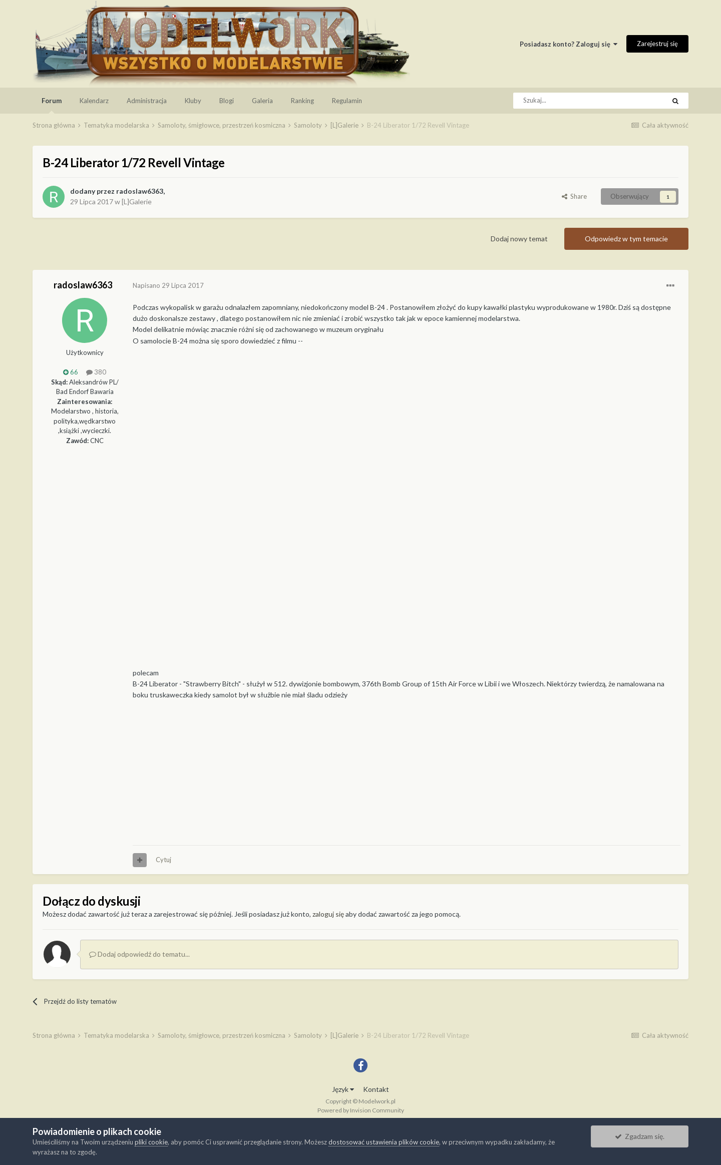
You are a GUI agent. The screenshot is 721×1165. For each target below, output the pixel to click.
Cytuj (163, 860)
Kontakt (376, 1089)
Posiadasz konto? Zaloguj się (568, 44)
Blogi (226, 101)
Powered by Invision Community (360, 1110)
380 (96, 372)
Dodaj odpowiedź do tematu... (139, 954)
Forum (52, 105)
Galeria (262, 101)
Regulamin (347, 101)
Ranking (302, 101)
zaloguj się (328, 914)
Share (574, 196)
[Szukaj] (566, 101)
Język (343, 1089)
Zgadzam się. (639, 1136)
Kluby (193, 101)
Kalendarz (94, 101)
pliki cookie (151, 1142)
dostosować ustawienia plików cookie (383, 1142)
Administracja (147, 101)
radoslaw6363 (139, 191)
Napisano (168, 285)
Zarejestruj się (657, 44)
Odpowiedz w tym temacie (626, 238)
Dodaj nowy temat (519, 238)
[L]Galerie (137, 201)
